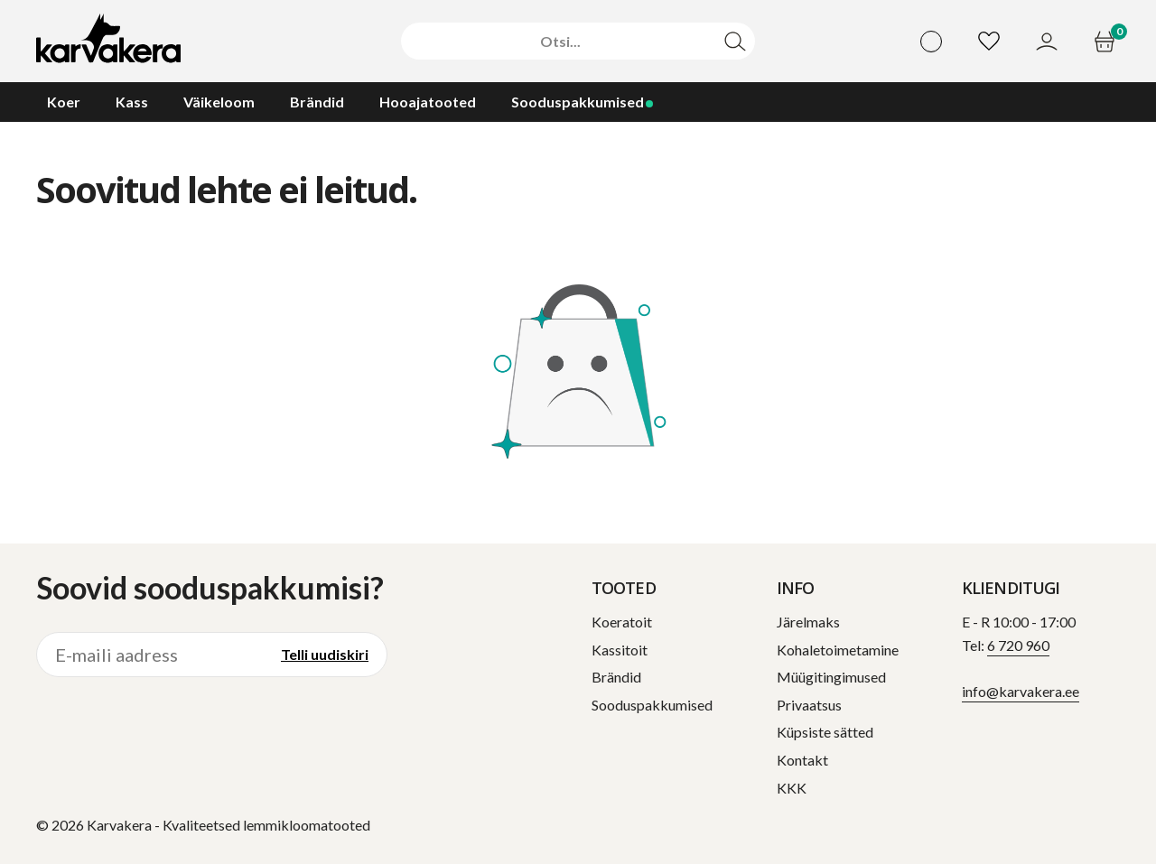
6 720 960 (1018, 645)
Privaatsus (809, 704)
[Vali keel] (931, 41)
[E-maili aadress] (150, 654)
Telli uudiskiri (324, 654)
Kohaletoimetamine (838, 649)
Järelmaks (808, 621)
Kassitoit (620, 649)
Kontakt (802, 759)
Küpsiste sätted (825, 731)
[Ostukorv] (1107, 41)
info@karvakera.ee (1020, 691)
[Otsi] (560, 41)
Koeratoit (622, 621)
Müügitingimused (831, 676)
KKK (791, 787)
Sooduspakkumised (652, 704)
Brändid (616, 676)
